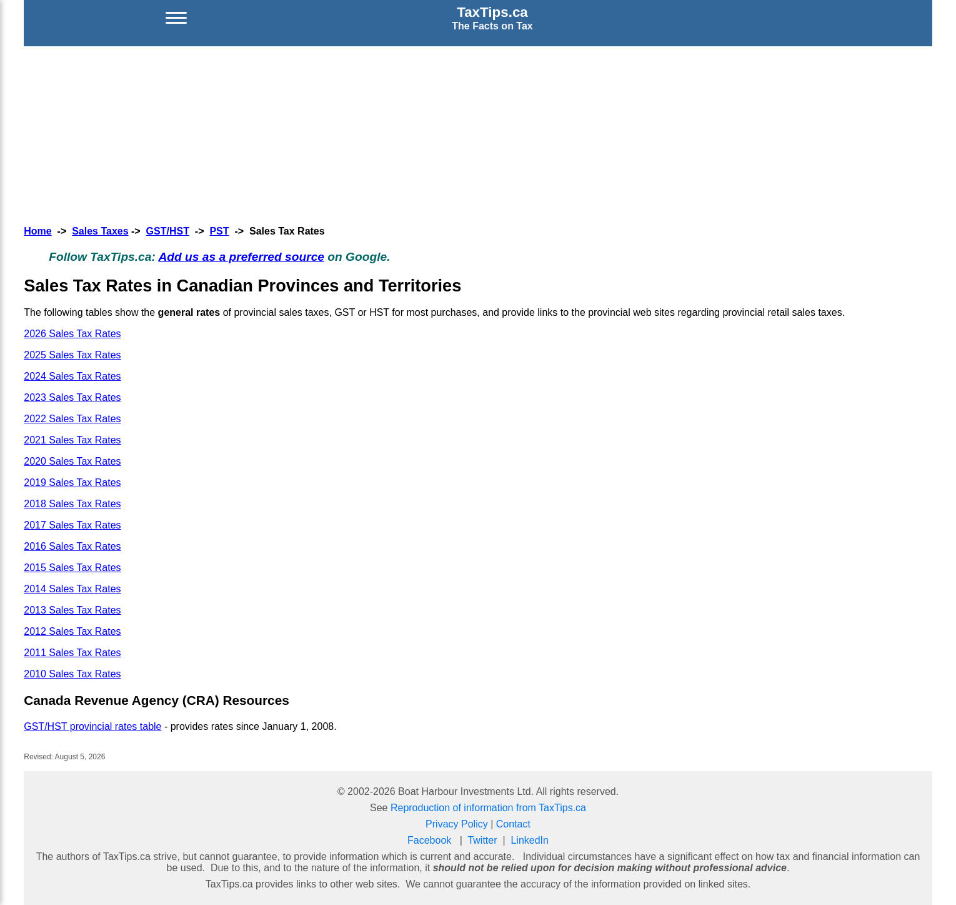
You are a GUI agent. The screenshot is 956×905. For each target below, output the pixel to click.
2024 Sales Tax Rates (72, 376)
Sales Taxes (100, 231)
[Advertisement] (478, 134)
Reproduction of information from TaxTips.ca (488, 807)
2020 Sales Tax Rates (72, 461)
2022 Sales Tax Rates (72, 418)
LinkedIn (529, 840)
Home (37, 231)
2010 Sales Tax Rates (72, 674)
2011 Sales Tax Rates (72, 652)
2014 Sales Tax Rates (72, 589)
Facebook (429, 840)
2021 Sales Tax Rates (72, 440)
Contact (513, 824)
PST (219, 231)
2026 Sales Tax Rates (72, 333)
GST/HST (167, 231)
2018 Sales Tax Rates (72, 503)
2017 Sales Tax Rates (72, 525)
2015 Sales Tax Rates (72, 567)
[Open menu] (176, 18)
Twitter (482, 840)
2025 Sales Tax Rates (72, 355)
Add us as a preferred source (241, 256)
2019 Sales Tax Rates (72, 482)
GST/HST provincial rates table (92, 726)
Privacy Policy (457, 824)
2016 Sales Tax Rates (72, 546)
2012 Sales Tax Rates (72, 631)
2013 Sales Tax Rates (72, 610)
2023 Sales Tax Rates (72, 397)
